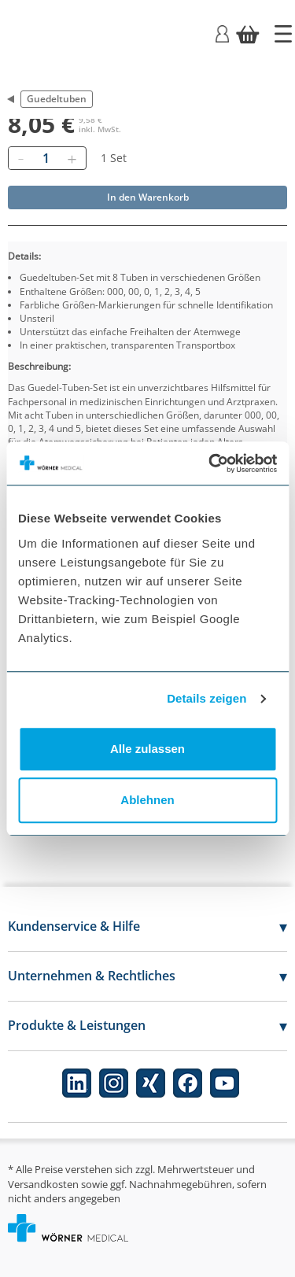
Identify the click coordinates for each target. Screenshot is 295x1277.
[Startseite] (283, 34)
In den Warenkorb (148, 197)
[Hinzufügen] (71, 158)
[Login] (222, 32)
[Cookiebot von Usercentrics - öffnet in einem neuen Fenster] (210, 463)
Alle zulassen (147, 748)
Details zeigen (206, 698)
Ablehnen (147, 799)
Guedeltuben (57, 98)
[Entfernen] (20, 158)
